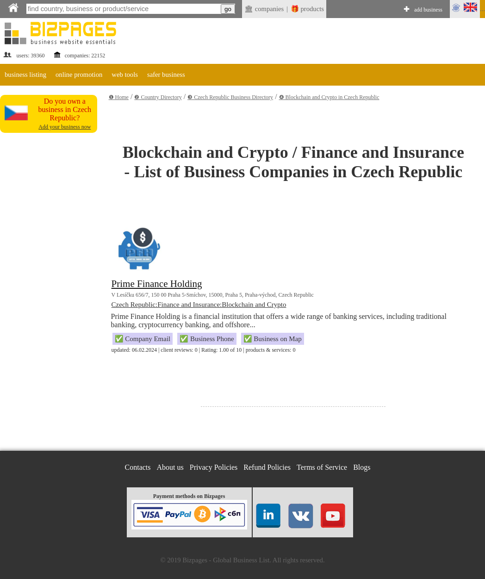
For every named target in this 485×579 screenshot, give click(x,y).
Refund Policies (267, 467)
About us (170, 467)
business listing (25, 74)
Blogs (361, 467)
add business (428, 9)
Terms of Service (322, 467)
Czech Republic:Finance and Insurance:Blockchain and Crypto (199, 304)
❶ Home (119, 97)
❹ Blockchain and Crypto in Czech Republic (329, 97)
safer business (166, 74)
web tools (125, 74)
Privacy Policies (214, 467)
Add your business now (64, 127)
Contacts (138, 467)
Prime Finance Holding (157, 283)
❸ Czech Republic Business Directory (230, 97)
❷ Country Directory (157, 97)
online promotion (79, 74)
